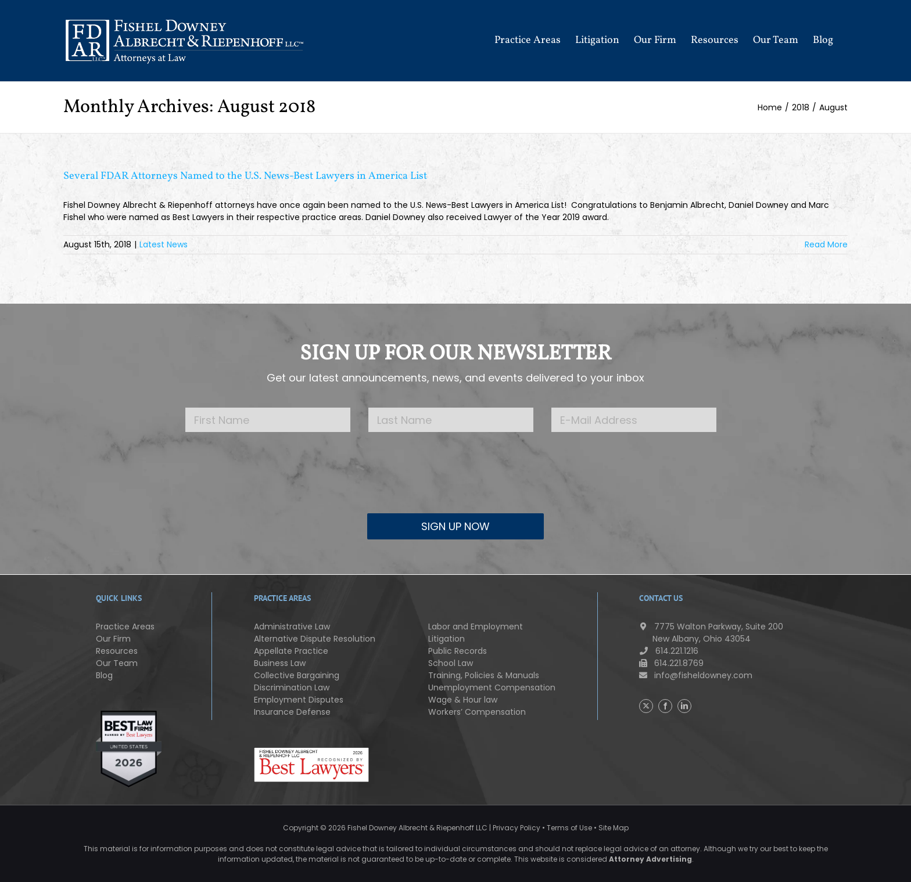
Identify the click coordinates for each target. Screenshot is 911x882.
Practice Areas (125, 626)
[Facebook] (665, 706)
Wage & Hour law (462, 699)
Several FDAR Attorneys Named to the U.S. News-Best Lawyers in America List (245, 176)
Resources (117, 651)
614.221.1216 (668, 651)
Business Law (280, 663)
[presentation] (455, 481)
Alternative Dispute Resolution (314, 639)
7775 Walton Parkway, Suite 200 (711, 633)
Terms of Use (569, 828)
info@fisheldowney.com (695, 675)
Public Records (457, 651)
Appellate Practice (291, 651)
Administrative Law (292, 626)
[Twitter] (646, 706)
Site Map (613, 828)
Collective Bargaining (296, 675)
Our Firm (113, 639)
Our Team (117, 663)
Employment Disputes (298, 699)
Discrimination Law (291, 687)
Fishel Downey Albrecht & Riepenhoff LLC (417, 828)
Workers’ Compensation (477, 712)
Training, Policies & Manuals (483, 675)
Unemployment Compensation (491, 687)
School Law (450, 663)
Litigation (446, 639)
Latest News (163, 244)
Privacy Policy (516, 828)
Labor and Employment (475, 626)
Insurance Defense (292, 712)
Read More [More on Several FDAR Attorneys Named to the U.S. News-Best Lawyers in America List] (826, 244)
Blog (104, 675)
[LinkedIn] (684, 706)
